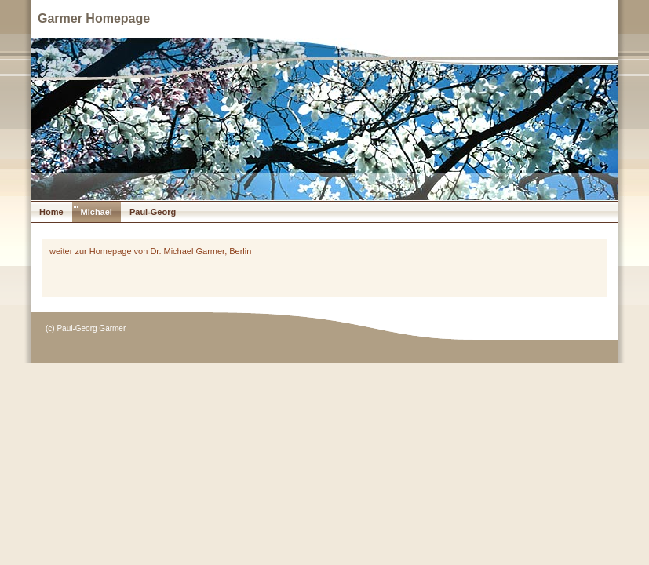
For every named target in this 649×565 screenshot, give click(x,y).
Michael (96, 212)
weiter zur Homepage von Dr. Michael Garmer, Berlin (150, 251)
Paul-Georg (152, 212)
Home (51, 212)
